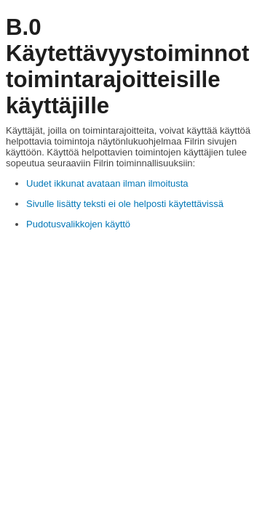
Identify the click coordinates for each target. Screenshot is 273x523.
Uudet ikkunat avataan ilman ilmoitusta (107, 183)
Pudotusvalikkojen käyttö (78, 224)
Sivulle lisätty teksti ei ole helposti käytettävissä (124, 203)
